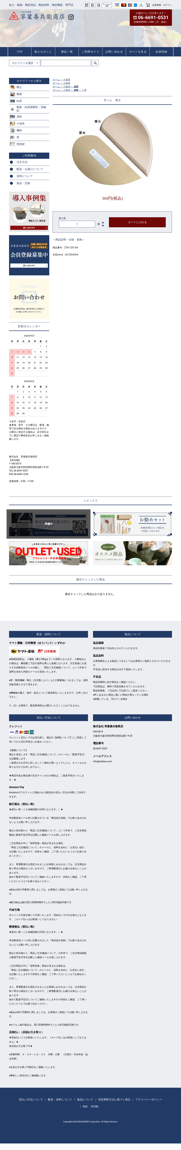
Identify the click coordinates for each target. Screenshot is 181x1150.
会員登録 (156, 5)
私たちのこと (43, 51)
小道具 (66, 79)
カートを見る (138, 51)
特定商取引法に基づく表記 (114, 1099)
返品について (85, 1099)
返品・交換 (23, 183)
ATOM (94, 1106)
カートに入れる (137, 222)
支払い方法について (31, 1099)
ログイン (167, 5)
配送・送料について (60, 1099)
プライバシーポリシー (148, 1099)
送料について (25, 176)
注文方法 (22, 162)
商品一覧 (67, 51)
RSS (85, 1106)
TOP (20, 51)
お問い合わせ (114, 51)
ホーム (56, 79)
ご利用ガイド (91, 51)
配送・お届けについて (30, 169)
